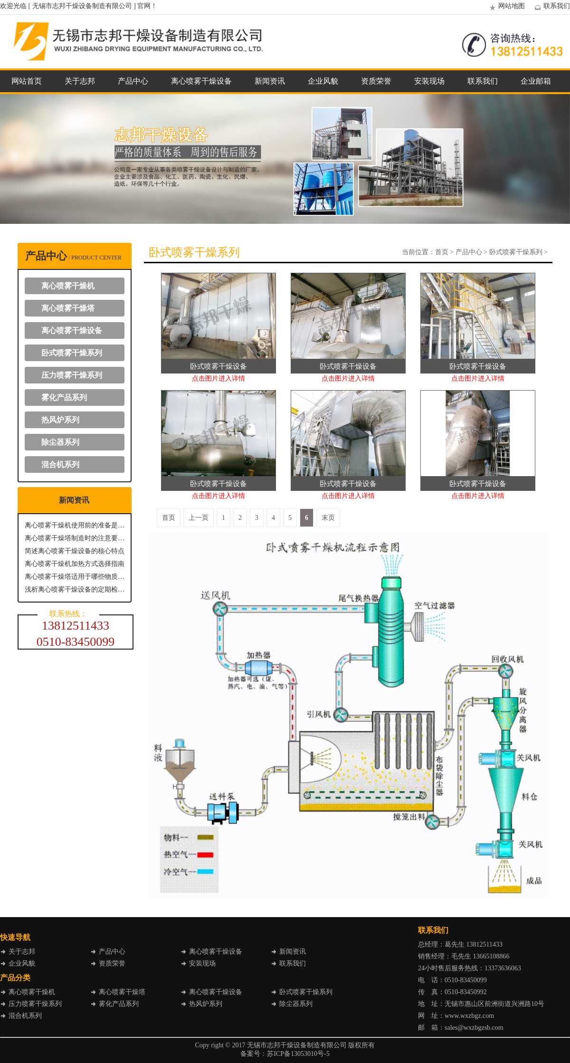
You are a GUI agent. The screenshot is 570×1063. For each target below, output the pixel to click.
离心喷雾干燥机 (68, 286)
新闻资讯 (270, 81)
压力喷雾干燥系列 (71, 375)
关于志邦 (80, 81)
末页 (328, 517)
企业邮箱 (536, 81)
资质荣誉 (376, 81)
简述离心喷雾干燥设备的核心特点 (74, 551)
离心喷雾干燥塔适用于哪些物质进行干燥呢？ (74, 576)
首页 (441, 252)
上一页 (199, 517)
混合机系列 (60, 464)
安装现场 (429, 81)
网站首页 (26, 81)
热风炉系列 (60, 420)
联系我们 (551, 6)
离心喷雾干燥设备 (201, 81)
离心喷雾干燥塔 (68, 308)
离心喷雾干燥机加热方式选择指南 (74, 563)
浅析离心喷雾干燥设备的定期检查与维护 (74, 589)
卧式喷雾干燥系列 (71, 353)
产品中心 (133, 81)
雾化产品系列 (64, 397)
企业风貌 (323, 81)
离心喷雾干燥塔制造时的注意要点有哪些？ (74, 538)
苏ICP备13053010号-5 (298, 1053)
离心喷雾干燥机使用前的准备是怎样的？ (74, 525)
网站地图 (506, 6)
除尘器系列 (60, 442)
